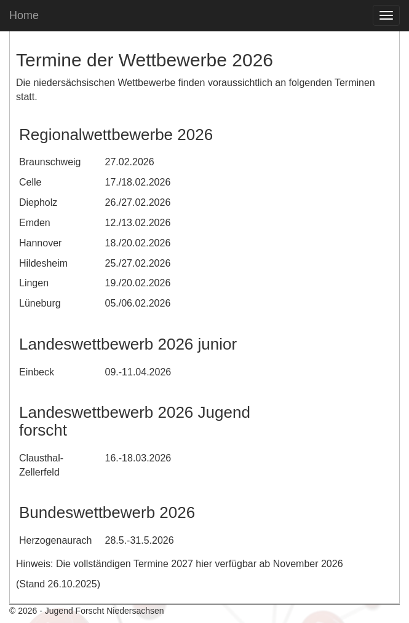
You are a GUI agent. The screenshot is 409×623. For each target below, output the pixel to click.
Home (24, 15)
